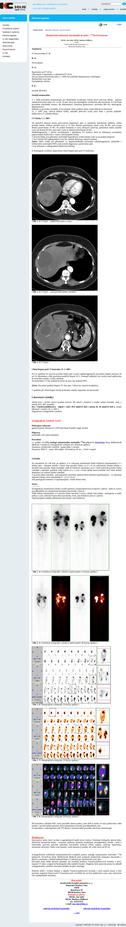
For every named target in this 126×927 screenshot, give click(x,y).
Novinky (6, 25)
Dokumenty (7, 46)
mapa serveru (109, 9)
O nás (5, 53)
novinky (95, 9)
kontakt (123, 9)
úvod (84, 9)
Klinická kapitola (9, 35)
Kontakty (6, 56)
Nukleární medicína (11, 32)
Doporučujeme (9, 49)
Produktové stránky (11, 28)
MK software (121, 925)
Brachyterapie (9, 42)
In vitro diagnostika (11, 39)
